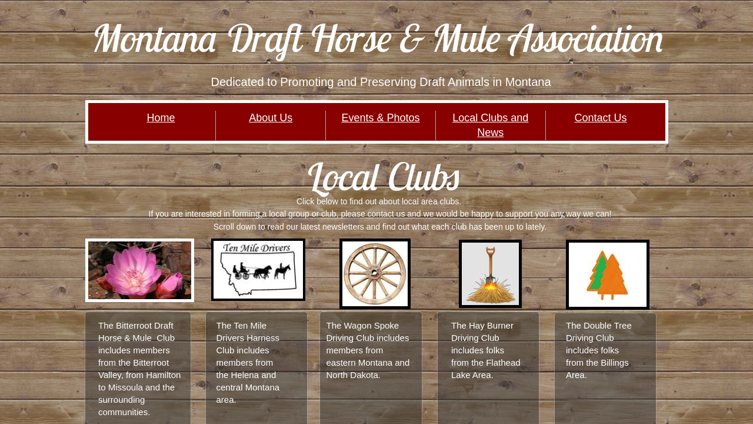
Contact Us (601, 118)
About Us (270, 118)
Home (160, 118)
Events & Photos (380, 118)
